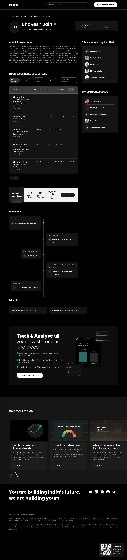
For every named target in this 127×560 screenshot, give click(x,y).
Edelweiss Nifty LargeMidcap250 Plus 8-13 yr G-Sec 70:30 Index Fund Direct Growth (21, 101)
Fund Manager (33, 16)
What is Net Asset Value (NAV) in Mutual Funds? (108, 447)
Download (67, 195)
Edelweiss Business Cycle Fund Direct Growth (20, 164)
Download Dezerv (105, 5)
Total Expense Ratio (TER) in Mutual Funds (28, 447)
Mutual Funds (21, 16)
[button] (14, 80)
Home (11, 16)
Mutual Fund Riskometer (68, 445)
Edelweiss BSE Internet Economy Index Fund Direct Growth (21, 132)
